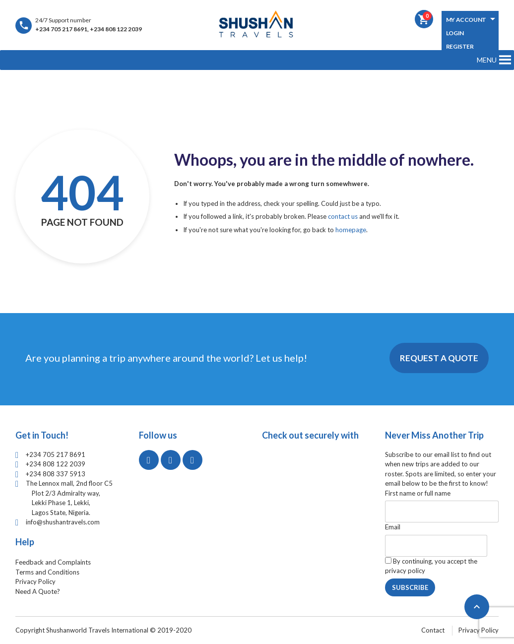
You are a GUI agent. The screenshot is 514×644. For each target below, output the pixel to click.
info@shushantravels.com (63, 522)
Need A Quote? (37, 591)
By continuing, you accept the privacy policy (431, 566)
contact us (343, 216)
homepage (350, 230)
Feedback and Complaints (53, 562)
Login (455, 33)
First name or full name (417, 493)
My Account (466, 19)
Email (392, 527)
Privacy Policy (35, 581)
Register (460, 46)
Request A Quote (439, 358)
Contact (433, 630)
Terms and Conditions (47, 572)
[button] (487, 60)
